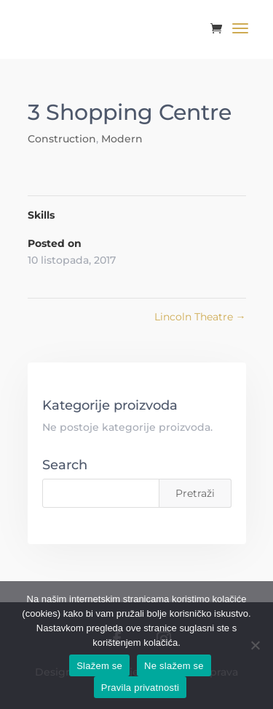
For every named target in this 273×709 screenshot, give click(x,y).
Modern (122, 138)
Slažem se (99, 665)
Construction (62, 138)
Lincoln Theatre (200, 316)
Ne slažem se (174, 665)
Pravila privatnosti (140, 687)
